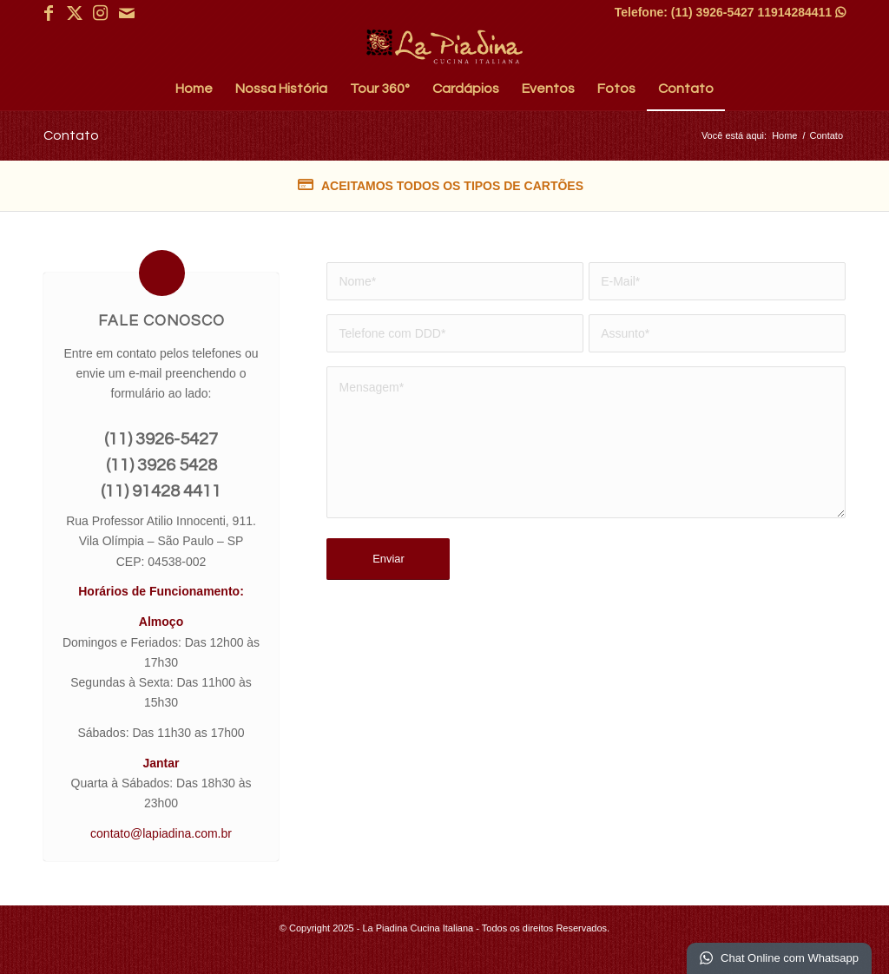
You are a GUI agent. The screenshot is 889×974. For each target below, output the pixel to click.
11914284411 (801, 12)
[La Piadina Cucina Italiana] (444, 46)
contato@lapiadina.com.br (161, 833)
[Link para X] (74, 13)
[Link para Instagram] (100, 13)
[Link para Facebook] (48, 13)
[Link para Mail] (127, 13)
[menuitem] (194, 88)
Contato (71, 135)
